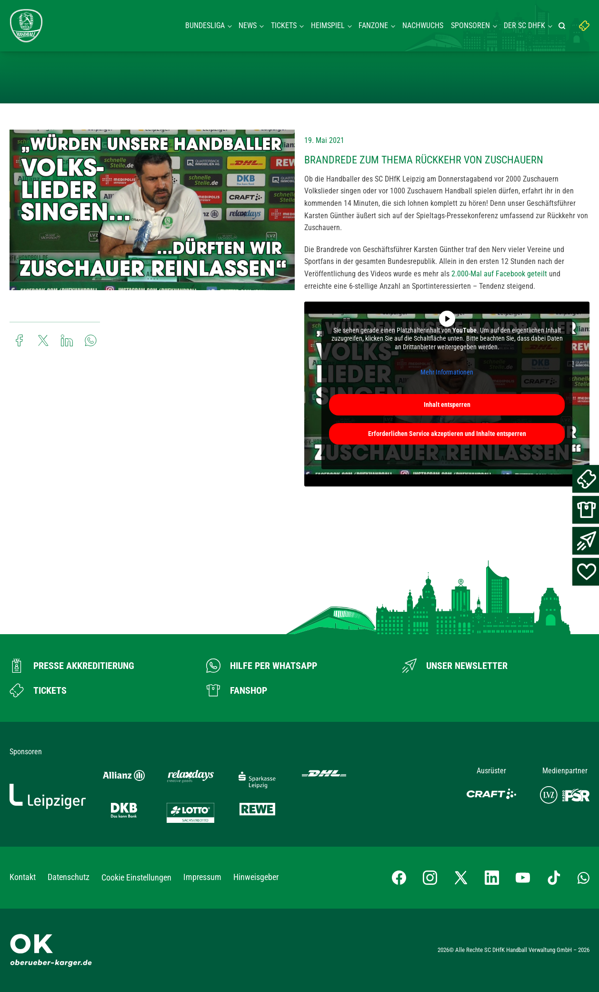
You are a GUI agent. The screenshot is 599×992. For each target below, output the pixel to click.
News (248, 25)
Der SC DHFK (524, 25)
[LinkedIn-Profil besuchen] (492, 878)
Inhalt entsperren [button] (447, 404)
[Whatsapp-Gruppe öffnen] (583, 877)
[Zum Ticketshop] (38, 690)
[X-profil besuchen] (461, 878)
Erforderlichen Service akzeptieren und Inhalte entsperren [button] (447, 433)
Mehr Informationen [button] (446, 372)
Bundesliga (205, 25)
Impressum (202, 877)
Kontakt (23, 877)
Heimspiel (328, 25)
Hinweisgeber (256, 877)
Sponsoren (470, 25)
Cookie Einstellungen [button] (136, 877)
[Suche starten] (563, 25)
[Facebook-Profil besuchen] (399, 878)
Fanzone (373, 25)
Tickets (284, 25)
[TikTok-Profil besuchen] (554, 878)
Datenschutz (69, 877)
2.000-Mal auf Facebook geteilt (499, 273)
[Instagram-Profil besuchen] (430, 878)
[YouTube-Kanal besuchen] (523, 878)
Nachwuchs (422, 25)
